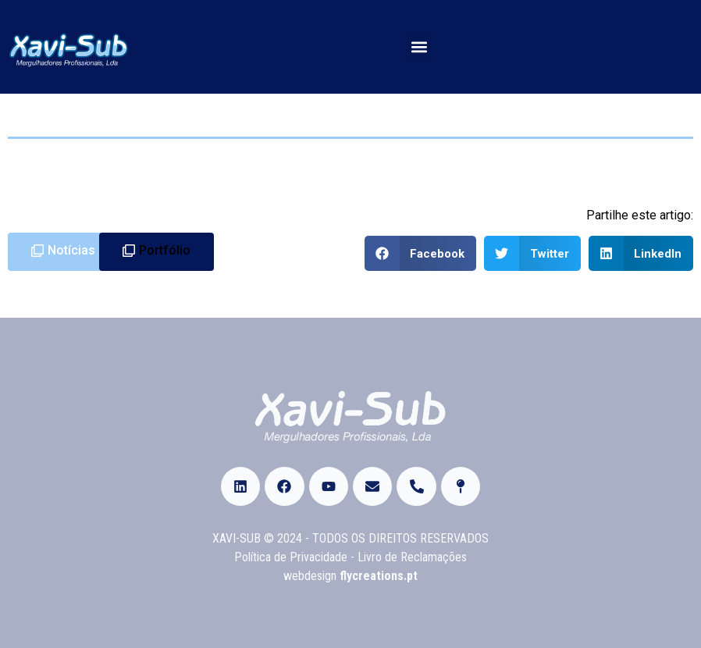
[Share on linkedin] (641, 253)
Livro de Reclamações (412, 557)
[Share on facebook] (421, 253)
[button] (419, 47)
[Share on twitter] (532, 253)
